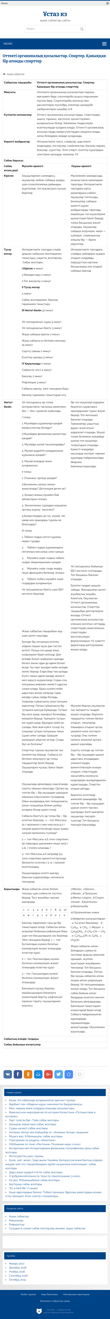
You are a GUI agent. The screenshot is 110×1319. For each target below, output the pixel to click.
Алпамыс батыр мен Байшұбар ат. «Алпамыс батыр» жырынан (48, 1132)
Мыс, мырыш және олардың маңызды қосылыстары (42, 1108)
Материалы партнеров (76, 1294)
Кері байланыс (49, 1294)
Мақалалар (16, 1220)
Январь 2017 (16, 1263)
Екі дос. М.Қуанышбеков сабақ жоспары (34, 1180)
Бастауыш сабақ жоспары (25, 1184)
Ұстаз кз (55, 14)
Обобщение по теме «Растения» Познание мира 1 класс (45, 1144)
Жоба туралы (28, 1294)
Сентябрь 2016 (18, 1275)
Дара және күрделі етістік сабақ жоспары (36, 1172)
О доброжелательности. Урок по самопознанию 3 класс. (45, 1176)
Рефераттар (17, 1224)
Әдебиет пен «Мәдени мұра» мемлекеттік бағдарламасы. (46, 1104)
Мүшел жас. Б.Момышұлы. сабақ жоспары (35, 1136)
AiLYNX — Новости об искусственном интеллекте (59, 1311)
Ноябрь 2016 (17, 1271)
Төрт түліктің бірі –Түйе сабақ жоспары (34, 1120)
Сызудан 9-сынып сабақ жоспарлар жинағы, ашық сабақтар (47, 1228)
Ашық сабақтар (15, 73)
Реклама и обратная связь (55, 1301)
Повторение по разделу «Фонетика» (32, 1140)
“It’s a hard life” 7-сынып (23, 1188)
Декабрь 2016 (17, 1267)
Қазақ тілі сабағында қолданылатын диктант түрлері (42, 1100)
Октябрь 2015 (17, 1279)
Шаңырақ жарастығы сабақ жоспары (32, 1124)
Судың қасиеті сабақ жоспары (28, 1128)
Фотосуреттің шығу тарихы (26, 1156)
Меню (4, 3)
